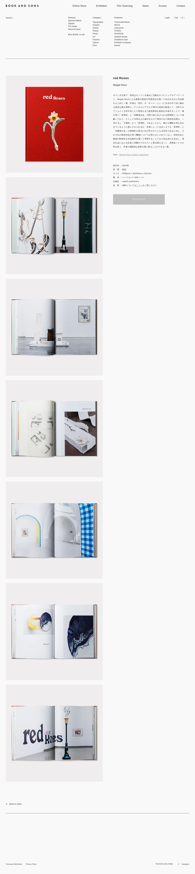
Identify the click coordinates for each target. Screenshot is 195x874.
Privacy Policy (31, 864)
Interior (96, 42)
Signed (71, 23)
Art (94, 37)
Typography (98, 22)
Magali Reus (125, 155)
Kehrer (117, 45)
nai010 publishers (140, 155)
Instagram (185, 864)
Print (95, 45)
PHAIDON (118, 33)
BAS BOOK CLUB (76, 34)
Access (163, 6)
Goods (96, 28)
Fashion (96, 39)
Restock (71, 17)
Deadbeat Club (121, 39)
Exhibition (101, 6)
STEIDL (117, 31)
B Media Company (122, 42)
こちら (140, 185)
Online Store (79, 6)
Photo (95, 33)
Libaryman (119, 28)
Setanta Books (120, 37)
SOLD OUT (139, 199)
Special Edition (75, 20)
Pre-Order (72, 26)
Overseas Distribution (14, 864)
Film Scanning (125, 6)
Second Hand (74, 29)
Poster (95, 31)
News (146, 6)
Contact (181, 6)
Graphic (96, 25)
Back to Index (14, 804)
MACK (117, 25)
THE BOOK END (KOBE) (164, 864)
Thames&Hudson (122, 22)
